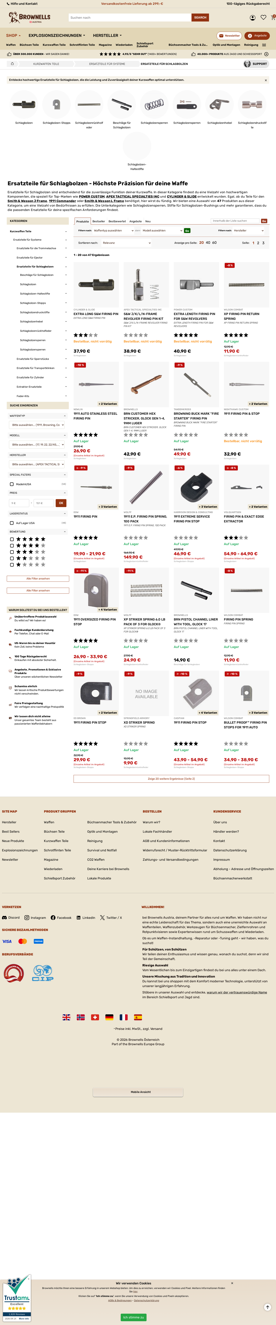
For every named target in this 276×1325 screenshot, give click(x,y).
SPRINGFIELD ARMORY (137, 718)
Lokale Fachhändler (157, 831)
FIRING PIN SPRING (238, 619)
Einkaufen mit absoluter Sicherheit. (35, 660)
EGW (76, 512)
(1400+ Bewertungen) (149, 54)
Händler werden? (226, 831)
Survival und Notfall (102, 850)
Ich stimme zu (133, 1317)
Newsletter (10, 860)
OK (61, 503)
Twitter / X (111, 917)
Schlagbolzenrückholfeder (236, 355)
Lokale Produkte (99, 878)
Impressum (221, 860)
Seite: (246, 243)
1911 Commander (62, 201)
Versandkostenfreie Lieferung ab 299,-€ (132, 4)
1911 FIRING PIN (85, 516)
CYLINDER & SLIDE (182, 196)
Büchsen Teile (29, 45)
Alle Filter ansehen (38, 578)
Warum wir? (151, 822)
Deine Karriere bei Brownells (108, 869)
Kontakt (219, 841)
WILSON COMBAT (233, 309)
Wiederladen (124, 45)
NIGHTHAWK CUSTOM (236, 409)
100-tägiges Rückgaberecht (248, 4)
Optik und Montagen (226, 45)
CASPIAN (179, 718)
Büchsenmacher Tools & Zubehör (189, 45)
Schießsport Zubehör (145, 45)
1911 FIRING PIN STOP (90, 722)
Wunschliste (264, 17)
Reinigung (251, 45)
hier (135, 1291)
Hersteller (105, 35)
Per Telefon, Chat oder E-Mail (32, 633)
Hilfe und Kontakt (22, 4)
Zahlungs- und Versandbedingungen (170, 860)
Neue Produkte (13, 841)
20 (201, 242)
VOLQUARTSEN (232, 512)
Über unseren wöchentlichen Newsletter (38, 676)
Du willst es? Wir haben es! (30, 620)
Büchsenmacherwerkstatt (232, 878)
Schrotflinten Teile (82, 45)
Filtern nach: (85, 230)
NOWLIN (78, 409)
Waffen (11, 45)
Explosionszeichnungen (55, 35)
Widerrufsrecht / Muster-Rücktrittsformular (175, 850)
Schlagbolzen (80, 355)
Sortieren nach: (88, 243)
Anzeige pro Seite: (185, 243)
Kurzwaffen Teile (54, 45)
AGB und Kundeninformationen (166, 841)
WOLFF (127, 512)
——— (264, 44)
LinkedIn (85, 917)
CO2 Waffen (96, 860)
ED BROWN (80, 718)
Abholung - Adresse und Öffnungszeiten (243, 869)
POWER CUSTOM (92, 196)
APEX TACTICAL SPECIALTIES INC (132, 196)
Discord (11, 917)
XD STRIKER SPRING (139, 722)
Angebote (260, 35)
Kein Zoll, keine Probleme (29, 646)
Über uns (220, 822)
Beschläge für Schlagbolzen (187, 664)
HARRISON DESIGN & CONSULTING (193, 512)
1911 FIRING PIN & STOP (242, 414)
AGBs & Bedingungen (120, 1300)
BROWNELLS (131, 409)
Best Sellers (10, 831)
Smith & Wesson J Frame (27, 201)
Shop (11, 35)
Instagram (35, 917)
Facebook (61, 917)
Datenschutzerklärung (230, 850)
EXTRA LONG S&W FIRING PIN (96, 314)
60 (214, 242)
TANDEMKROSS (182, 409)
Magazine (105, 45)
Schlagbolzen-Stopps (184, 561)
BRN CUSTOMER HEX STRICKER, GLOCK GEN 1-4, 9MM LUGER (144, 418)
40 (208, 242)
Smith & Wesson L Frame (104, 201)
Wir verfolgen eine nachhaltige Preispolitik (39, 706)
